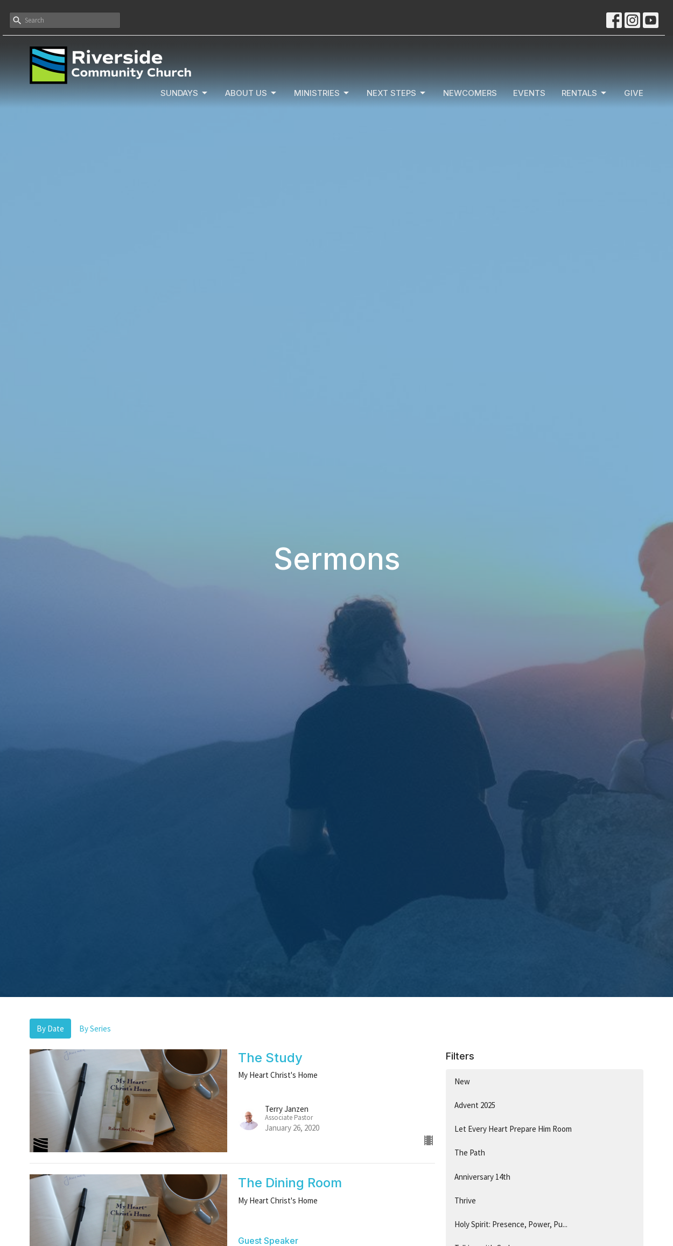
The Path (469, 1152)
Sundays (184, 93)
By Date (50, 1028)
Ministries (322, 93)
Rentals (585, 93)
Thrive (465, 1200)
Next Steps (397, 93)
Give (633, 93)
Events (529, 93)
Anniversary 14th (482, 1177)
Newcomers (470, 93)
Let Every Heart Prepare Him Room (513, 1129)
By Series (95, 1028)
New (462, 1081)
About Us (251, 93)
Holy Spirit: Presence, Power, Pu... (510, 1224)
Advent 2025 (474, 1105)
